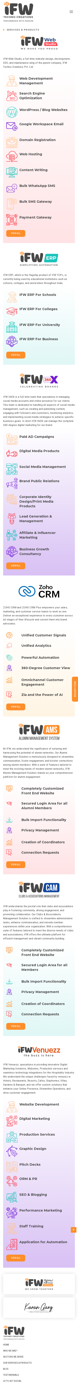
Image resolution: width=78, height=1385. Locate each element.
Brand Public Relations (39, 490)
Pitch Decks (30, 1170)
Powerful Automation (40, 661)
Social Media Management (42, 472)
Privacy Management (40, 836)
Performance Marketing (40, 1219)
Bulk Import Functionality (43, 823)
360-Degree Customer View (45, 674)
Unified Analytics (36, 652)
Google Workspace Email (41, 133)
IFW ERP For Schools (37, 300)
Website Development (39, 1110)
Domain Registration (37, 145)
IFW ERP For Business (38, 348)
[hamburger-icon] (71, 12)
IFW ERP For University (39, 330)
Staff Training (31, 1231)
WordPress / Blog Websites (43, 110)
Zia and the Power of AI (42, 701)
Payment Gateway (35, 226)
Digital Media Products (39, 460)
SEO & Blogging (33, 1200)
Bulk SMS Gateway (35, 207)
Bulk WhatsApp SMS (37, 195)
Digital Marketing (34, 1128)
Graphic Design (32, 1158)
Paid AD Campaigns (36, 442)
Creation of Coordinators (43, 845)
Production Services (37, 1140)
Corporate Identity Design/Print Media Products (36, 509)
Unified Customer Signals (43, 639)
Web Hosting (30, 163)
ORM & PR (28, 1188)
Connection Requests (40, 858)
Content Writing (33, 175)
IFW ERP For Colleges (38, 318)
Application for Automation (43, 1251)
